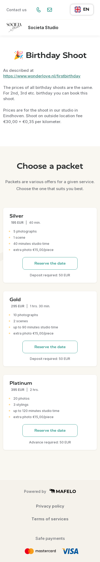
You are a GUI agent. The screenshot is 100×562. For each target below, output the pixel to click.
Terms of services (50, 518)
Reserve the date (50, 263)
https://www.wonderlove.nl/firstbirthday (42, 75)
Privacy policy (50, 506)
